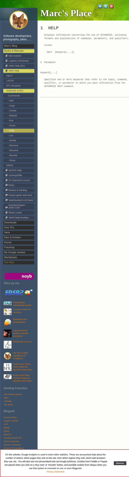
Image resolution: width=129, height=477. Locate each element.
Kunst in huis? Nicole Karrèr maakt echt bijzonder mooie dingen (22, 367)
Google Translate (11, 421)
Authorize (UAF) (14, 90)
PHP (6, 424)
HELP (9, 75)
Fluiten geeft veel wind (18, 195)
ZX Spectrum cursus (17, 180)
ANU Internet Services (13, 394)
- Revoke (12, 155)
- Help (11, 130)
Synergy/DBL (14, 175)
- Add (10, 100)
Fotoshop (9, 247)
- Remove (13, 145)
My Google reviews (14, 252)
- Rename (13, 150)
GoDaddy (8, 401)
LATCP (10, 80)
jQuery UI (8, 434)
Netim (6, 398)
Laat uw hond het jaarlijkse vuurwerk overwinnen (20, 333)
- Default (12, 115)
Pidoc (9, 185)
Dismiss (120, 463)
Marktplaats (10, 257)
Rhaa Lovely (13, 212)
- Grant (11, 125)
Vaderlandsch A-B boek (19, 200)
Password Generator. (12, 445)
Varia (7, 232)
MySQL (7, 428)
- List (10, 135)
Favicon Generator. (12, 441)
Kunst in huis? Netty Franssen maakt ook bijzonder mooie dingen (22, 378)
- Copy (11, 105)
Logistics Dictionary (17, 60)
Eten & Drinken (12, 237)
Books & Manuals (14, 50)
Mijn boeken (13, 55)
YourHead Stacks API (12, 438)
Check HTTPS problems (14, 448)
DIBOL (10, 165)
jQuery (6, 431)
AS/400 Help (13, 170)
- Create (12, 110)
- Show (11, 160)
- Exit (10, 120)
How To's (9, 227)
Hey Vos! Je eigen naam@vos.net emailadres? (20, 356)
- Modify (12, 140)
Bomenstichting (10, 417)
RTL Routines (13, 85)
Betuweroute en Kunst (22, 342)
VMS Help (12, 70)
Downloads (10, 222)
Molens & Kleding (16, 190)
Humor (8, 242)
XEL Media (8, 405)
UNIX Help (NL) (15, 65)
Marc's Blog (10, 45)
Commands (14, 95)
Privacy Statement (55, 471)
